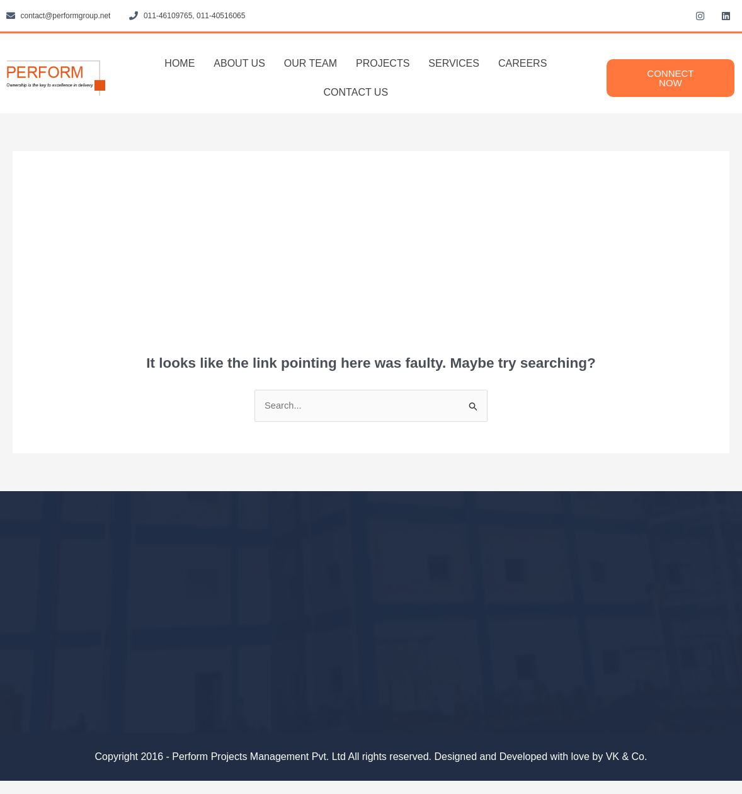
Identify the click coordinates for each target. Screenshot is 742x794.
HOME (179, 63)
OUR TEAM (310, 63)
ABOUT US (239, 63)
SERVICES (453, 63)
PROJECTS (382, 63)
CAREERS (522, 63)
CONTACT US (356, 92)
